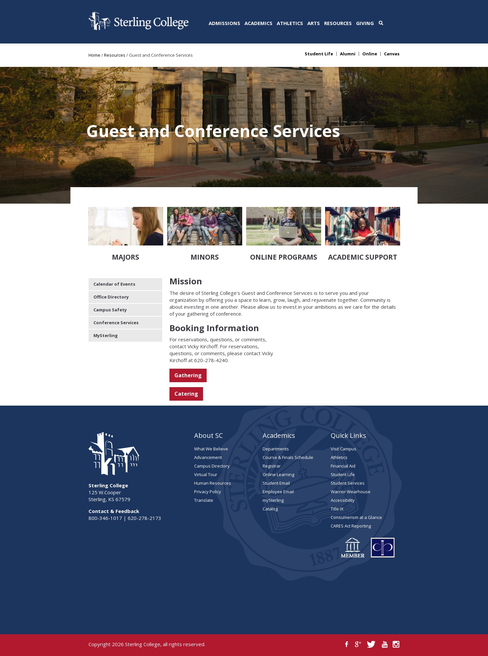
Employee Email (278, 492)
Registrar (272, 466)
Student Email (276, 483)
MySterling (105, 335)
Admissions (224, 23)
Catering (186, 393)
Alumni (347, 54)
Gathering (188, 375)
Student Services (348, 483)
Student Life (319, 54)
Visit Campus (343, 449)
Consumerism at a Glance (356, 517)
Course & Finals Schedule (288, 457)
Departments (276, 449)
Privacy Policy (207, 492)
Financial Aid (343, 466)
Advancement (208, 457)
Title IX (337, 509)
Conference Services (116, 323)
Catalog (270, 509)
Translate (203, 500)
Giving (365, 23)
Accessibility (343, 500)
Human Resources (212, 483)
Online (369, 54)
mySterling (273, 500)
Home (94, 55)
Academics (258, 23)
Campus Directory (212, 466)
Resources (338, 23)
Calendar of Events (114, 284)
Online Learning (278, 474)
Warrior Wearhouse (351, 492)
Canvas (391, 54)
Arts (313, 23)
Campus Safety (110, 310)
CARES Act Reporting (351, 526)
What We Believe (211, 449)
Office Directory (111, 297)
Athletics (290, 23)
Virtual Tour (205, 474)
